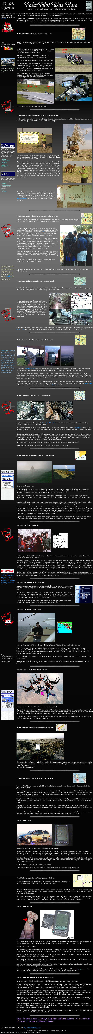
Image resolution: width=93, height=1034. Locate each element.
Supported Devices (6, 185)
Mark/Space (88, 383)
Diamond (55, 385)
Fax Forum (4, 191)
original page (77, 969)
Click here (9, 276)
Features (3, 159)
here (43, 232)
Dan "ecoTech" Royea (48, 423)
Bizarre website (21, 198)
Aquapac (77, 427)
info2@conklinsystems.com (32, 1027)
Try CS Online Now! (6, 167)
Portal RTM (20, 329)
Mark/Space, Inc (29, 368)
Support (3, 163)
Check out (8, 66)
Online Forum (4, 165)
